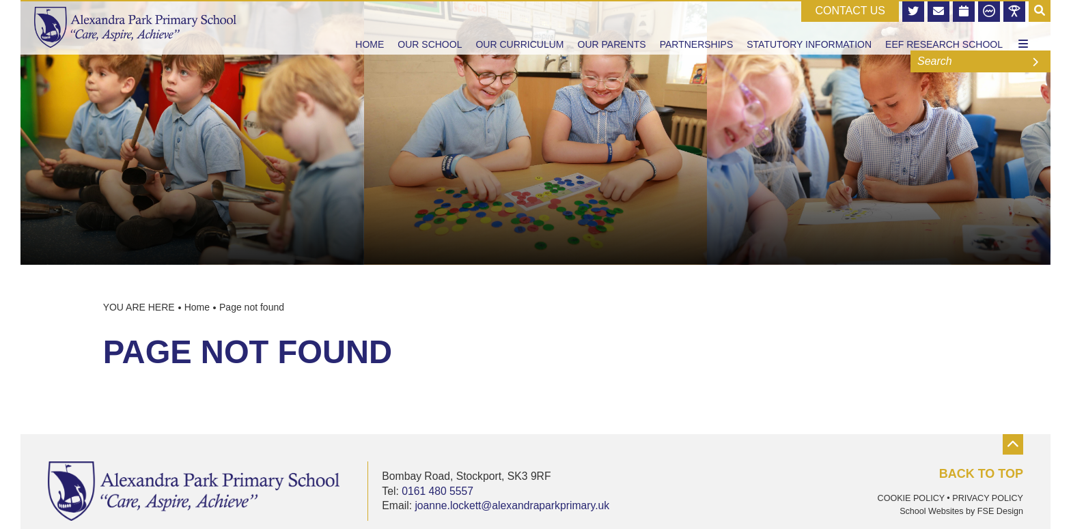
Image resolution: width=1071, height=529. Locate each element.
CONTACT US (850, 10)
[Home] (135, 27)
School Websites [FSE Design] (931, 511)
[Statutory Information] (809, 27)
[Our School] (430, 27)
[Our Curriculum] (519, 27)
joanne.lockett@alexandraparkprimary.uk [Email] (512, 505)
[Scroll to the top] (972, 458)
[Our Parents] (612, 27)
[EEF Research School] (944, 27)
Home (197, 307)
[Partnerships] (696, 27)
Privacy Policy (987, 498)
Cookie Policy (911, 498)
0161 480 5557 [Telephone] (437, 491)
